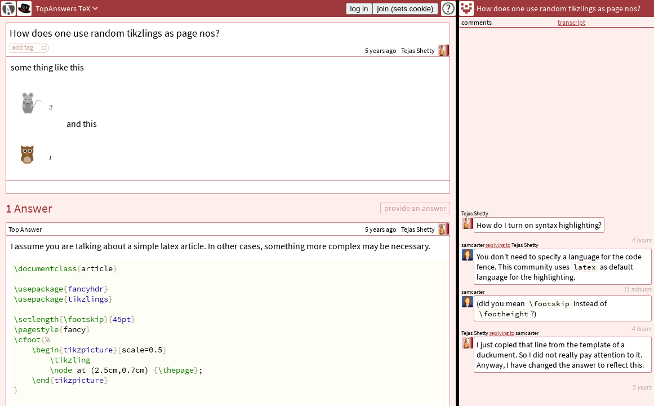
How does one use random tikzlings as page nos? (115, 33)
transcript (571, 22)
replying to (502, 333)
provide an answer (415, 208)
